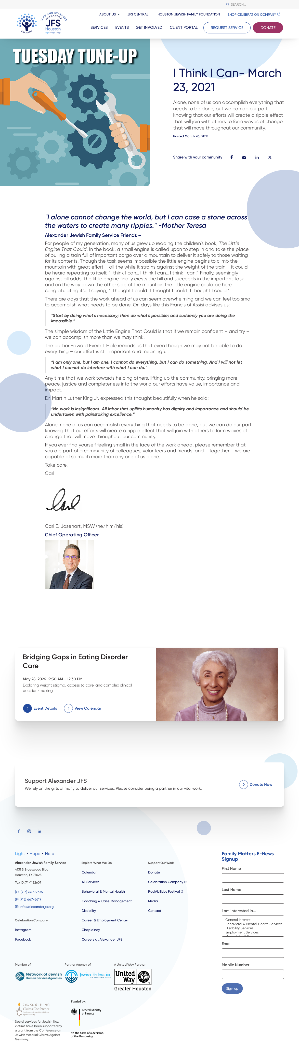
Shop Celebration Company (252, 14)
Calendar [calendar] (89, 872)
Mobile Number (235, 964)
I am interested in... (239, 910)
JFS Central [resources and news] (137, 14)
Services (99, 27)
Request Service (227, 27)
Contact (154, 911)
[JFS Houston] (42, 23)
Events (122, 27)
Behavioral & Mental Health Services (253, 924)
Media (153, 901)
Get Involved (149, 27)
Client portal (184, 27)
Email (227, 943)
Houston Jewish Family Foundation (188, 14)
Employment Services (253, 932)
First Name (231, 868)
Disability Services (253, 928)
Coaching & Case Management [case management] (107, 901)
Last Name (231, 889)
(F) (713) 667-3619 (28, 899)
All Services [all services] (90, 882)
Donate (267, 27)
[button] (231, 157)
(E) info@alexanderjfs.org (34, 907)
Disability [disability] (89, 911)
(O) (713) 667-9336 (29, 892)
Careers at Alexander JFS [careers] (102, 939)
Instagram (23, 930)
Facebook (23, 939)
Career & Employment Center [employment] (105, 920)
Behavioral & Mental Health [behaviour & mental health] (103, 891)
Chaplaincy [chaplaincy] (91, 930)
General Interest (253, 920)
